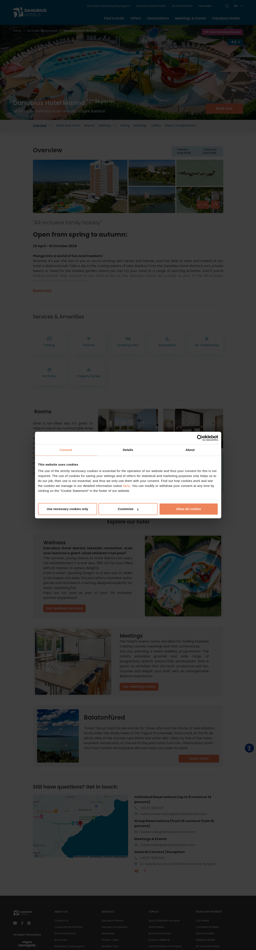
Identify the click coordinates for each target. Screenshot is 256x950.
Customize (128, 509)
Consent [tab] (66, 450)
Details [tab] (128, 450)
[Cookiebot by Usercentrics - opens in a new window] (200, 438)
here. (127, 486)
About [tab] (190, 450)
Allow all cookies (188, 509)
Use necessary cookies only (67, 509)
